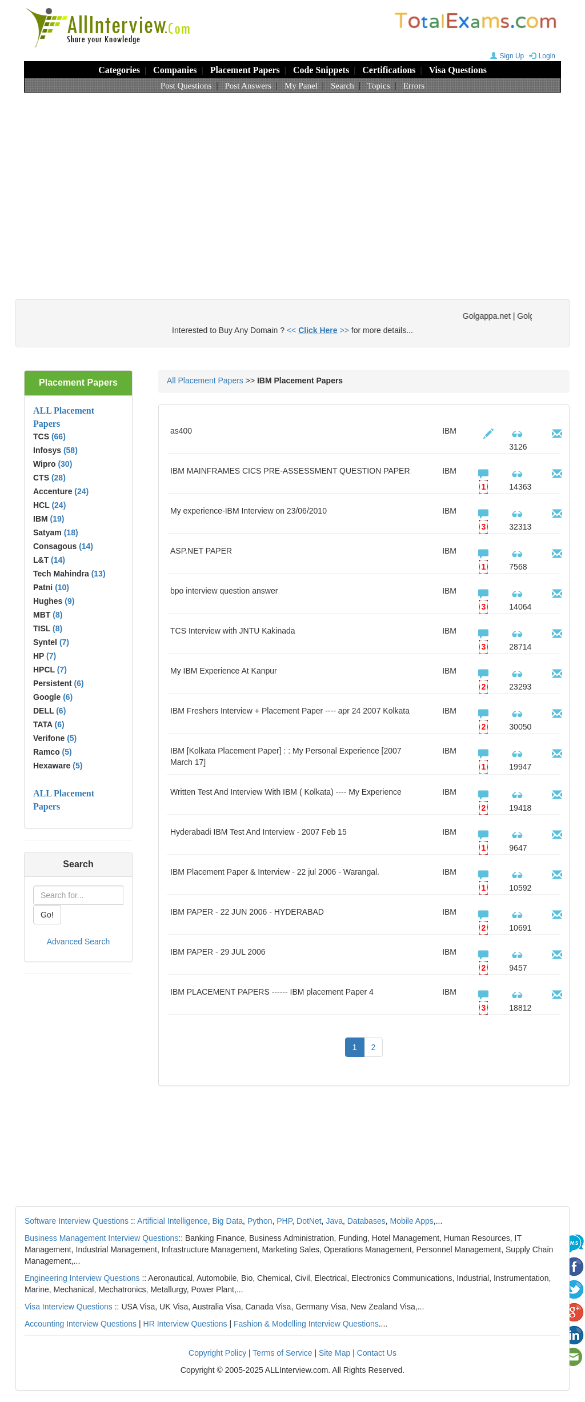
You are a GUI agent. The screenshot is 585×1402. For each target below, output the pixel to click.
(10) (62, 587)
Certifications (388, 70)
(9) (69, 601)
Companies (175, 70)
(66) (58, 436)
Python (260, 1220)
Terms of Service (282, 1352)
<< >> (318, 330)
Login (540, 56)
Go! (47, 914)
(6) (79, 683)
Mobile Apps (411, 1220)
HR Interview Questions (185, 1323)
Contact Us (376, 1352)
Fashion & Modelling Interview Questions (306, 1323)
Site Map (334, 1352)
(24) (81, 491)
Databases (366, 1220)
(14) (86, 546)
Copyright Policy (217, 1352)
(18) (71, 532)
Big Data (227, 1220)
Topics (378, 85)
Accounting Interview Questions (81, 1323)
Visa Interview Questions (69, 1306)
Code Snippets (321, 70)
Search (342, 85)
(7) (64, 642)
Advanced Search (78, 941)
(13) (98, 573)
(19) (57, 518)
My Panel (301, 85)
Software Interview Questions (77, 1220)
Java (334, 1220)
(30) (65, 463)
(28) (58, 477)
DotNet (309, 1220)
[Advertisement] (292, 185)
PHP (284, 1220)
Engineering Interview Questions (82, 1278)
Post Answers (248, 85)
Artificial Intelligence (172, 1220)
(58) (70, 450)
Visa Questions (458, 70)
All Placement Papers (205, 380)
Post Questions (186, 85)
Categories (119, 70)
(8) (57, 614)
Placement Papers (245, 70)
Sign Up (505, 56)
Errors (414, 85)
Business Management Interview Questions (101, 1238)
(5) (72, 738)
